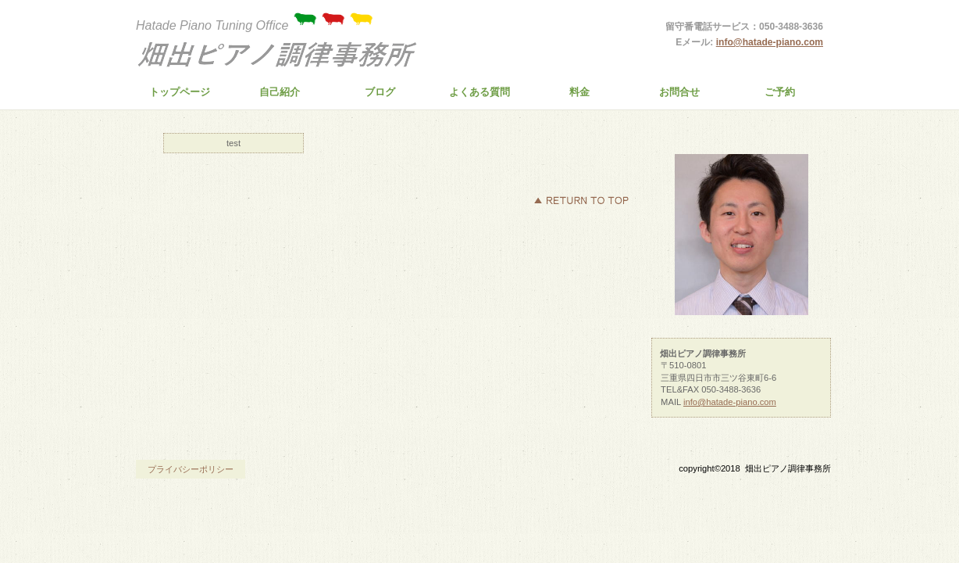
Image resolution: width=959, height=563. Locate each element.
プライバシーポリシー (191, 469)
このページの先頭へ (581, 200)
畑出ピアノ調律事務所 (280, 55)
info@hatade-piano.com (769, 42)
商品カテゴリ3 (741, 139)
